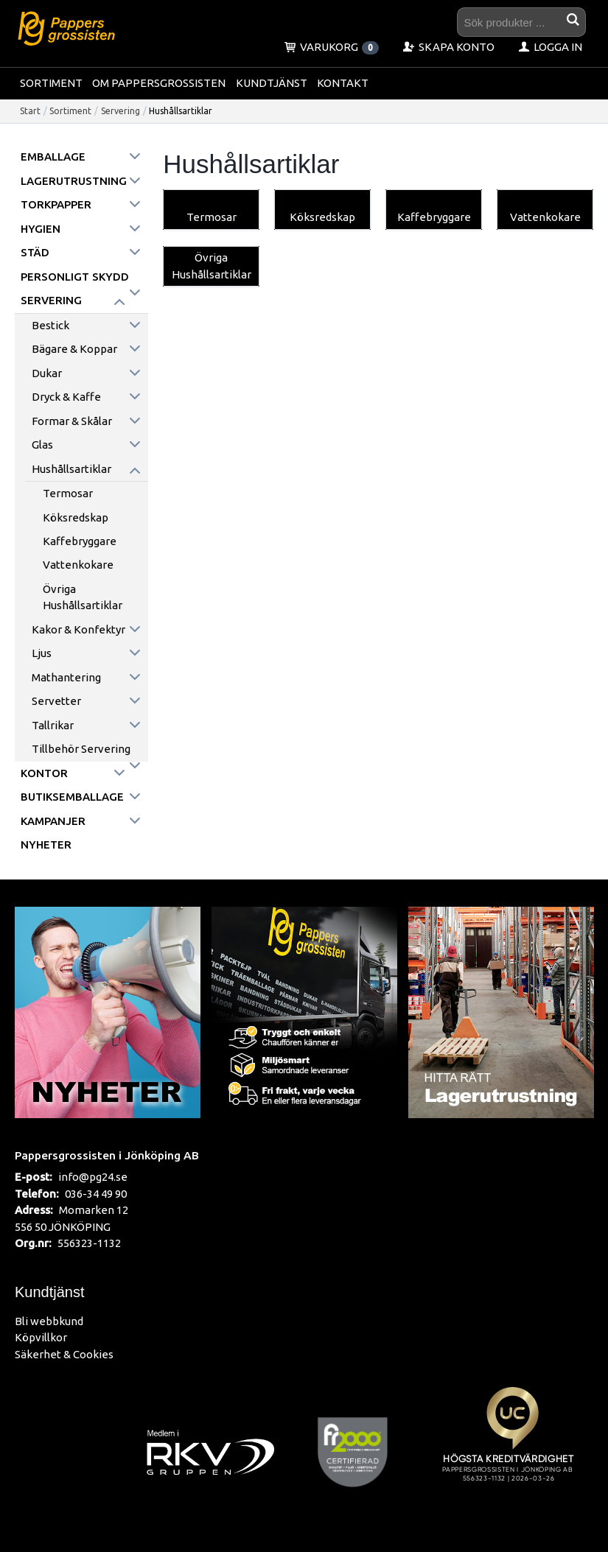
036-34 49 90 (96, 1193)
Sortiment (51, 83)
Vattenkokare (78, 564)
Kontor (44, 773)
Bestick (50, 325)
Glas (42, 444)
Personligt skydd (75, 276)
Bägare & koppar (74, 349)
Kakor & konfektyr (78, 629)
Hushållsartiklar (71, 469)
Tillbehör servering (81, 748)
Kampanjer (53, 821)
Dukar (47, 373)
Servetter (56, 701)
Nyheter (46, 844)
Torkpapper (56, 204)
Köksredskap (75, 517)
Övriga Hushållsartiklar (82, 597)
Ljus (42, 653)
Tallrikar (53, 725)
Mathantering (66, 677)
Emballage (53, 156)
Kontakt (342, 83)
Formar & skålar (72, 421)
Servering (120, 111)
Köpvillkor (41, 1337)
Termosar (68, 493)
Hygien (40, 228)
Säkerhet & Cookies (64, 1354)
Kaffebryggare (79, 541)
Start (30, 111)
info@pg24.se (92, 1176)
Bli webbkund (49, 1321)
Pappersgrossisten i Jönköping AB (107, 1155)
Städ (35, 252)
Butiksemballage (72, 796)
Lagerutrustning (74, 181)
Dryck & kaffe (66, 396)
